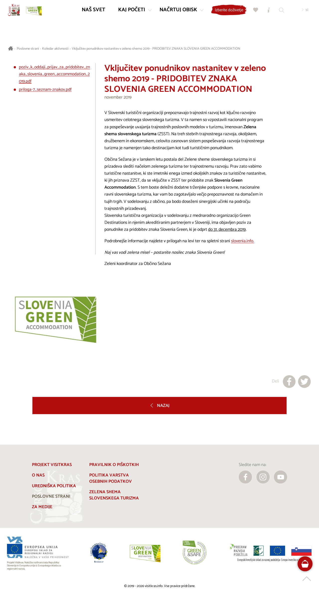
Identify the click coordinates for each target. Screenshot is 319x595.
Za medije (42, 507)
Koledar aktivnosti (55, 49)
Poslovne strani (28, 49)
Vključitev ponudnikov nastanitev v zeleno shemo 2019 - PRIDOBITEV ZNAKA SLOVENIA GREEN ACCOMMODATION (156, 49)
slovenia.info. (242, 241)
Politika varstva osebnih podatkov (110, 478)
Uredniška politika (54, 486)
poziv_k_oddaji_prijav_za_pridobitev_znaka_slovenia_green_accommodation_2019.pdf (54, 74)
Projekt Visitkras (52, 465)
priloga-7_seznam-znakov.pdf (45, 89)
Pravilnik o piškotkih (114, 465)
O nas (38, 475)
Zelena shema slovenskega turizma (114, 495)
